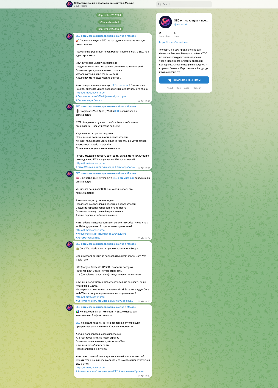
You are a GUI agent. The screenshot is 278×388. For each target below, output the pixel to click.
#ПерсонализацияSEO (89, 96)
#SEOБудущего (117, 233)
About (170, 88)
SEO (116, 111)
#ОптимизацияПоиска (89, 100)
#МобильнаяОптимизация (98, 167)
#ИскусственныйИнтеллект (92, 233)
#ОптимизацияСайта (106, 300)
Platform (197, 88)
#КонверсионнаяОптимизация (94, 371)
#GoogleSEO (126, 300)
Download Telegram (184, 80)
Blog (178, 88)
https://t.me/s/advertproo (173, 42)
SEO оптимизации (123, 177)
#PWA (79, 167)
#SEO (115, 371)
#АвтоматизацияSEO (88, 237)
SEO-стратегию (120, 85)
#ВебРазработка (125, 167)
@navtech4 (180, 24)
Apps (186, 88)
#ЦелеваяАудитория (114, 96)
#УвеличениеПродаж (131, 371)
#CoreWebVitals (85, 300)
